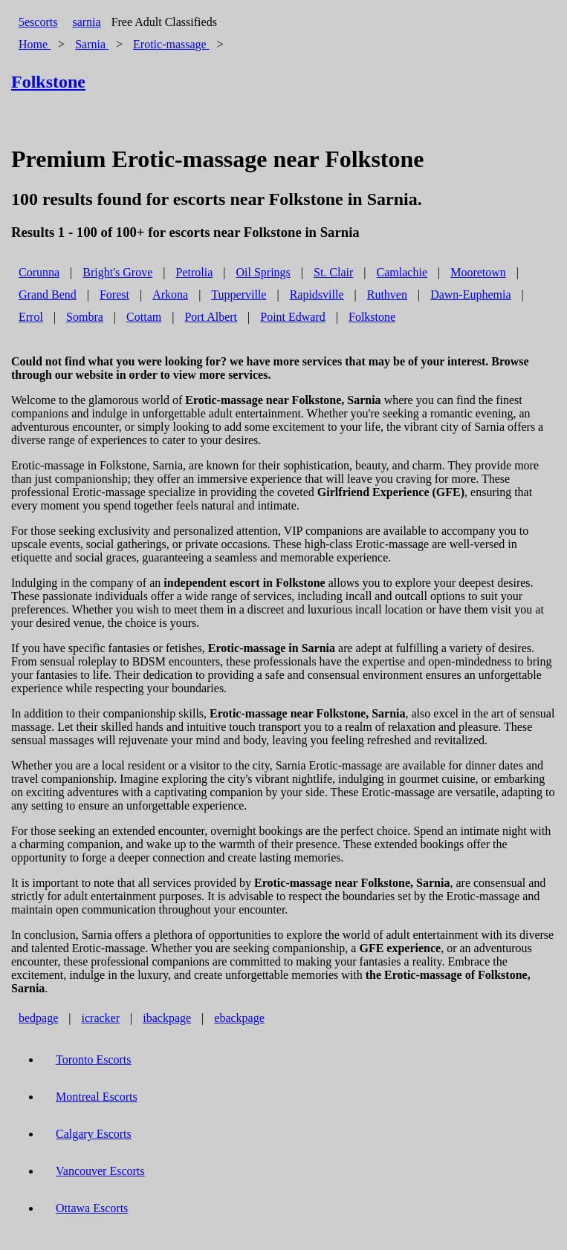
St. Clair (333, 272)
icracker (101, 1018)
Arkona (170, 294)
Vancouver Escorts (100, 1171)
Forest (114, 294)
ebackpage (239, 1018)
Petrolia (194, 272)
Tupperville (238, 294)
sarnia (86, 22)
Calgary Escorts (94, 1133)
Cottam (143, 316)
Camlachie (402, 272)
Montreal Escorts (96, 1096)
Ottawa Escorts (92, 1208)
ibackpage (167, 1018)
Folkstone (372, 316)
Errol (31, 316)
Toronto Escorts (94, 1059)
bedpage (38, 1018)
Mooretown (478, 272)
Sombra (84, 316)
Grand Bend (48, 294)
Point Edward (292, 316)
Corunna (39, 272)
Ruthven (387, 294)
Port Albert (210, 316)
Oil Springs (263, 272)
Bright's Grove (117, 272)
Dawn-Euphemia (470, 294)
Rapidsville (317, 294)
